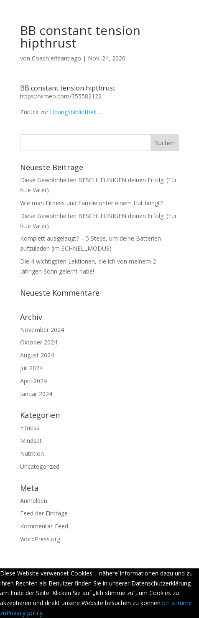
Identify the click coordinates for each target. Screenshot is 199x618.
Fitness (29, 428)
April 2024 (33, 381)
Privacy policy (24, 613)
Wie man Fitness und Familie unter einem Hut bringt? (91, 203)
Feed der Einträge (44, 513)
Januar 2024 (36, 394)
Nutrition (32, 453)
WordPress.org (40, 539)
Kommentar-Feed (44, 526)
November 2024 (42, 330)
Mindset (31, 441)
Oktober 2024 (38, 342)
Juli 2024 (31, 368)
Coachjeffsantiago (56, 58)
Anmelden (33, 501)
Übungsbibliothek (73, 112)
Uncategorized (39, 466)
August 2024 (37, 355)
